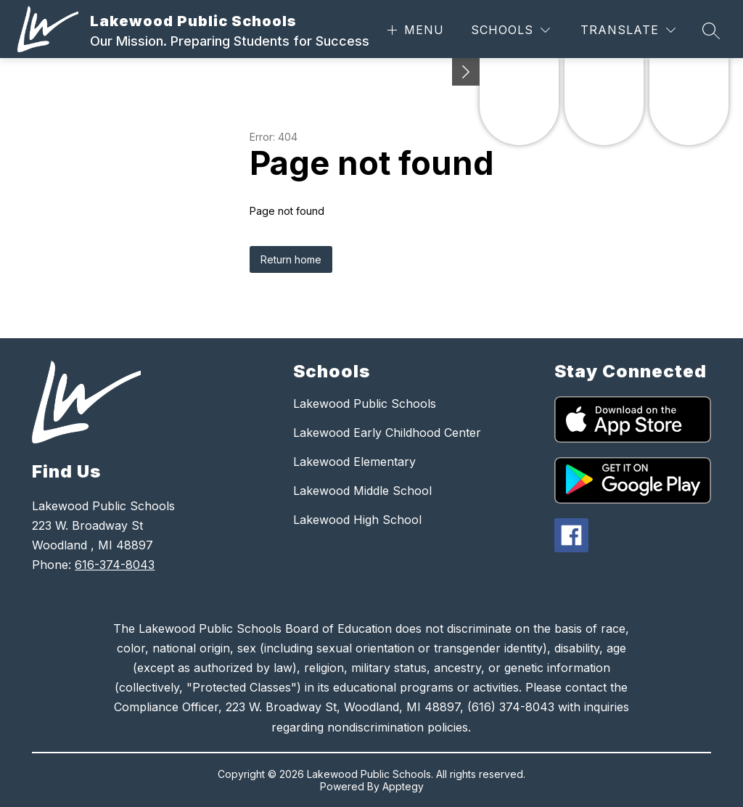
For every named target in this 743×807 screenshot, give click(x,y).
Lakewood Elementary (354, 461)
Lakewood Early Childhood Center (387, 432)
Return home (290, 259)
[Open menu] (414, 30)
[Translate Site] (628, 30)
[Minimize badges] (466, 72)
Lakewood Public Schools (364, 403)
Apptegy (403, 786)
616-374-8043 (115, 564)
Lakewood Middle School (362, 490)
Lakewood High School (357, 519)
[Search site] (711, 30)
